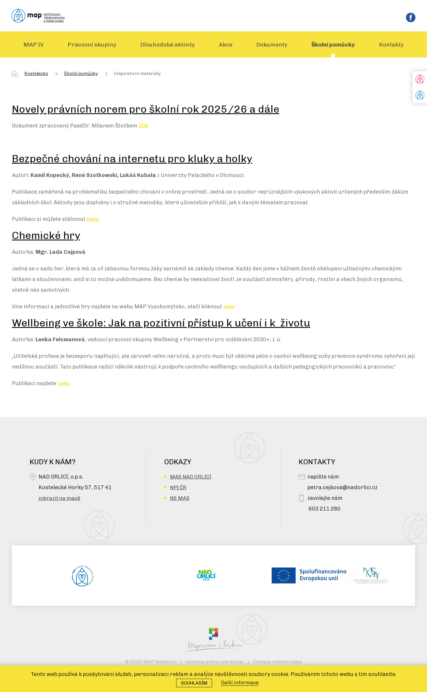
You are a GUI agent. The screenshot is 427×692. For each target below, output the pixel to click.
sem (228, 307)
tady (93, 220)
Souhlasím (192, 682)
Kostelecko (36, 74)
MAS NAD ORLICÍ (191, 478)
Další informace (241, 682)
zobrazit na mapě (60, 499)
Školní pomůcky (81, 74)
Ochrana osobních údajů (277, 663)
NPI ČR (178, 488)
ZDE (143, 127)
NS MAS (180, 499)
